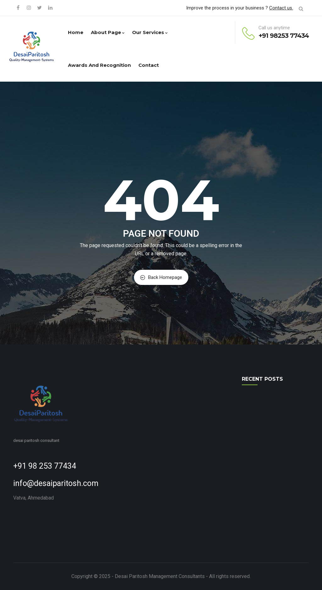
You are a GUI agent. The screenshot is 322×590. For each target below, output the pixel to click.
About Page (108, 32)
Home (75, 32)
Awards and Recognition (99, 65)
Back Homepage (161, 277)
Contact (148, 65)
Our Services (150, 32)
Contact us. (281, 8)
